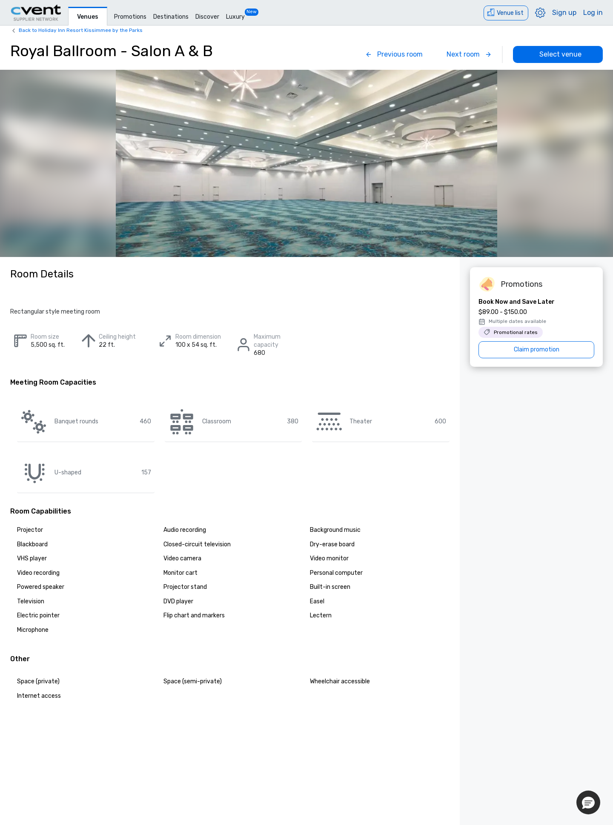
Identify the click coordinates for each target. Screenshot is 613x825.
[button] (588, 802)
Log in (593, 13)
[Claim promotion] (536, 349)
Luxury (235, 16)
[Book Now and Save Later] (536, 328)
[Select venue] (558, 54)
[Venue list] (506, 13)
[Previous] (394, 54)
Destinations (171, 16)
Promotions (130, 16)
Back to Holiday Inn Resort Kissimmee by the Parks (81, 30)
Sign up (564, 13)
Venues (87, 16)
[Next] (469, 54)
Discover (207, 16)
